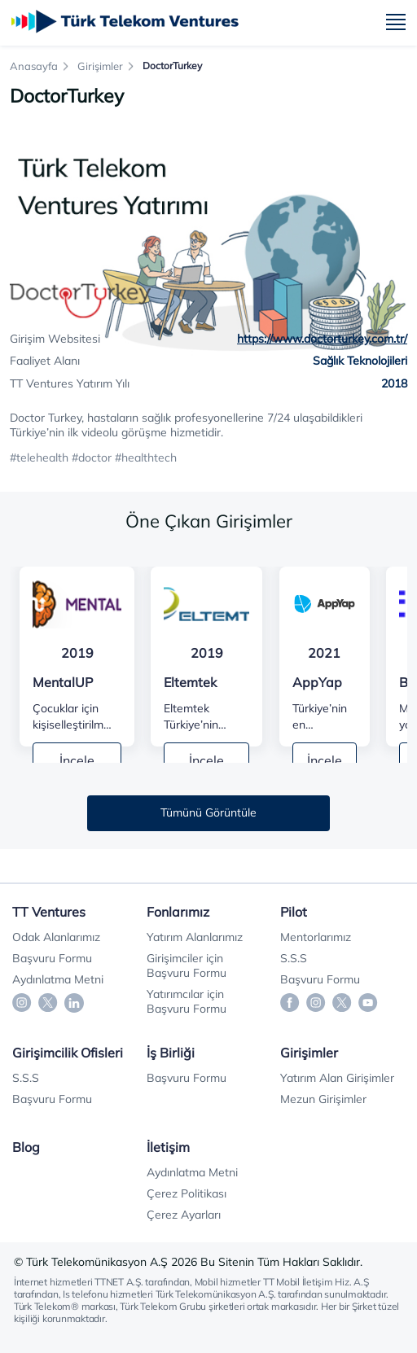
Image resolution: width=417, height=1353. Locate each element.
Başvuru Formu (52, 958)
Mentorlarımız (315, 937)
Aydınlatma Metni (57, 979)
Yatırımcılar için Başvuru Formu (186, 1001)
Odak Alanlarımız (56, 937)
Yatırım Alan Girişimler (337, 1078)
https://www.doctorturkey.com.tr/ (322, 338)
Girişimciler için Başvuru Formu (186, 965)
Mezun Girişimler (323, 1099)
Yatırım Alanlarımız (195, 937)
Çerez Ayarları (184, 1214)
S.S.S (293, 958)
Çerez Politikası (186, 1193)
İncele (76, 760)
